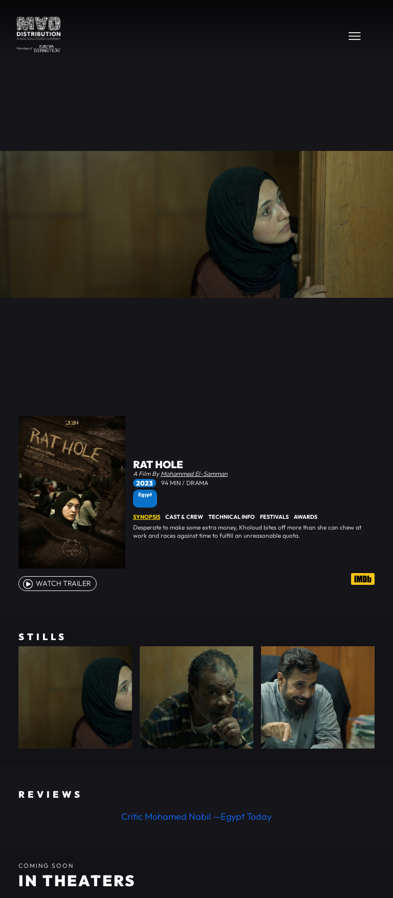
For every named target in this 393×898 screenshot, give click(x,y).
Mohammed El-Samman (194, 473)
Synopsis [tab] (146, 516)
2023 (144, 483)
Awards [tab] (305, 516)
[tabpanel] (254, 531)
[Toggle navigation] (354, 36)
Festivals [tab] (274, 516)
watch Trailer (56, 583)
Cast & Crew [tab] (184, 516)
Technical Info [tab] (231, 516)
